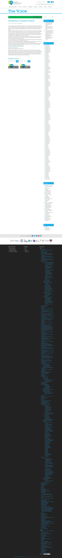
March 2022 (47, 58)
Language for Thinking (48, 435)
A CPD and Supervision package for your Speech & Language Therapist (48, 460)
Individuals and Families (12, 249)
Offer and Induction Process (49, 293)
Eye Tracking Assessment (46, 388)
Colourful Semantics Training (45, 355)
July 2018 (46, 73)
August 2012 (47, 131)
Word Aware (47, 456)
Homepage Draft (44, 375)
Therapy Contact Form (44, 516)
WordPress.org (47, 229)
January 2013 (47, 126)
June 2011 (47, 145)
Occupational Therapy (48, 209)
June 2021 (47, 59)
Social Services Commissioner (47, 366)
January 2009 (47, 166)
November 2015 (47, 94)
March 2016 (47, 90)
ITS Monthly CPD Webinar (45, 532)
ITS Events (47, 214)
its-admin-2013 (20, 23)
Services (19, 6)
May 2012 (46, 134)
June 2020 (47, 63)
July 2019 (46, 70)
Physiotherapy (47, 387)
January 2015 (47, 102)
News (35, 17)
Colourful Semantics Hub (45, 343)
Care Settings (43, 525)
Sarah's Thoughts (48, 193)
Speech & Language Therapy (45, 546)
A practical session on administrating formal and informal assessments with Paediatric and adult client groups (48, 274)
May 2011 (46, 146)
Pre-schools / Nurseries (48, 470)
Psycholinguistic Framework (49, 440)
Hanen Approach (47, 433)
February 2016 (47, 91)
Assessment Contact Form (45, 251)
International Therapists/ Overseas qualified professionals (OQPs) (48, 299)
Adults (44, 377)
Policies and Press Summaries (45, 552)
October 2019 (47, 69)
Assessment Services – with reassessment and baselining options (49, 463)
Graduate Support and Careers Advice (48, 262)
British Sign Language (44, 260)
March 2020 (47, 66)
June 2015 (47, 97)
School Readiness (44, 490)
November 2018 (47, 71)
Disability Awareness (48, 205)
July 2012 (46, 132)
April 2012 (46, 135)
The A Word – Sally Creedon (45, 536)
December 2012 (47, 127)
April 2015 (46, 99)
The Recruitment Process (46, 292)
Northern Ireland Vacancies (48, 288)
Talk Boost (46, 448)
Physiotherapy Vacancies (45, 484)
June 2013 (47, 122)
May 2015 (46, 98)
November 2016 (47, 83)
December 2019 (47, 67)
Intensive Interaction (48, 434)
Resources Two (43, 488)
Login (42, 395)
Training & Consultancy (13, 6)
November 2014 (47, 104)
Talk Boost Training (47, 476)
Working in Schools (47, 279)
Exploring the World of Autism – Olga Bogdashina (48, 199)
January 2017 (47, 81)
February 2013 (47, 125)
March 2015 (47, 100)
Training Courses (47, 215)
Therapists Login (27, 251)
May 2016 (46, 88)
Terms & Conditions (44, 505)
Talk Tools (46, 449)
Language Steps (47, 436)
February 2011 (47, 149)
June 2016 (47, 87)
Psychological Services (46, 390)
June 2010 (47, 157)
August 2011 (47, 143)
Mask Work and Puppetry (48, 409)
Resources (40, 6)
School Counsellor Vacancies (45, 489)
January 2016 (47, 92)
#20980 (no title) (44, 249)
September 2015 (47, 95)
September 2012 (47, 130)
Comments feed (47, 228)
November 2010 (47, 152)
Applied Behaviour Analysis (48, 424)
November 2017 (47, 76)
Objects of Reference (48, 438)
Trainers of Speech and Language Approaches (48, 517)
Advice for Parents (48, 192)
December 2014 (47, 103)
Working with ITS (47, 280)
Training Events (47, 477)
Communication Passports (48, 429)
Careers (45, 6)
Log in (46, 226)
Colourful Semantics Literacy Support (46, 347)
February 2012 (47, 137)
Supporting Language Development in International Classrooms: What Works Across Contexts (49, 37)
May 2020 (46, 64)
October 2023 (47, 56)
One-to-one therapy (47, 417)
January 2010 (47, 160)
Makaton (46, 437)
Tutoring (44, 394)
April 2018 (46, 74)
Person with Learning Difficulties (47, 381)
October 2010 (47, 153)
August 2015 (47, 96)
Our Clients (25, 6)
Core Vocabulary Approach (48, 430)
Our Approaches (44, 404)
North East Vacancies (48, 286)
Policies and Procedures (45, 528)
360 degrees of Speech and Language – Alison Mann (48, 186)
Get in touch (26, 250)
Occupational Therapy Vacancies (46, 403)
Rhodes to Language (48, 441)
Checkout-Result (44, 306)
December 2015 (47, 93)
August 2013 (47, 120)
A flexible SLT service (48, 461)
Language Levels (44, 383)
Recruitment (47, 217)
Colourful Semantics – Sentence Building (47, 326)
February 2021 (47, 60)
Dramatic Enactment (48, 406)
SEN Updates (47, 197)
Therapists (35, 6)
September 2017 (47, 78)
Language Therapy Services (45, 384)
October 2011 (47, 141)
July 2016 (46, 86)
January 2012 (47, 138)
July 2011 (46, 144)
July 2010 (46, 156)
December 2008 (47, 167)
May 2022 (46, 57)
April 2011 (46, 147)
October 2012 (47, 129)
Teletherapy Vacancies (44, 504)
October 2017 (47, 77)
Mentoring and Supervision (48, 301)
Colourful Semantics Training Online (46, 359)
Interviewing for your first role (49, 276)
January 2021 (47, 61)
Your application (47, 295)
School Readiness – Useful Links (46, 491)
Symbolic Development (48, 447)
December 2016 (47, 82)
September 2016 (47, 85)
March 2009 (47, 165)
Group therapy (47, 416)
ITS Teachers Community (45, 382)
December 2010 (47, 151)
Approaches (30, 6)
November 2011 (47, 140)
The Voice (39, 17)
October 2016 (47, 84)
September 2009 (47, 161)
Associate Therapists (44, 252)
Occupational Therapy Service (45, 402)
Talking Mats (47, 451)
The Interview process (48, 294)
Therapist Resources (44, 514)
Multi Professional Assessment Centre (48, 389)
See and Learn (47, 442)
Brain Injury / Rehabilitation (45, 524)
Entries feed (47, 227)
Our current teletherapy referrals (46, 482)
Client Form (43, 307)
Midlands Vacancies (48, 285)
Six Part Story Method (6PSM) (49, 413)
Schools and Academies (12, 248)
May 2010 (46, 158)
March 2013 (47, 124)
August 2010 (47, 155)
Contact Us (50, 6)
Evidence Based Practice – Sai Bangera (47, 547)
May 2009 (46, 163)
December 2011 (47, 139)
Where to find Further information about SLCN (47, 523)
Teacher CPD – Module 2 (45, 503)
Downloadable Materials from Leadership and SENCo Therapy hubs (49, 467)
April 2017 (46, 80)
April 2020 (46, 65)
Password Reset (44, 483)
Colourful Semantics (48, 428)
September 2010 (47, 154)
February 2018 (47, 75)
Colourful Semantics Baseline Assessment (47, 327)
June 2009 (47, 162)
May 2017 (46, 79)
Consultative (47, 415)
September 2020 (47, 62)
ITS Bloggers (47, 196)
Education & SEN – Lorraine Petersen (46, 533)
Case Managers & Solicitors (12, 250)
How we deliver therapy (46, 414)
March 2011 (47, 148)
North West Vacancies (48, 287)
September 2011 (47, 142)
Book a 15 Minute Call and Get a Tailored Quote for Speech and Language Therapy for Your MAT (47, 254)
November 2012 (47, 128)
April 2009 (46, 164)
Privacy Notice (43, 485)
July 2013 (46, 121)
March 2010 (47, 159)
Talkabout (46, 450)
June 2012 (47, 133)
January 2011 (47, 150)
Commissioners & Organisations (13, 251)
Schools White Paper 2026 (50, 30)
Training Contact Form (44, 518)
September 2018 (47, 72)
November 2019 (47, 68)
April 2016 (46, 89)
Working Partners (47, 218)
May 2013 (46, 123)
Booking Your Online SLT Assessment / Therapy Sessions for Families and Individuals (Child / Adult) (47, 257)
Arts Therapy (47, 208)
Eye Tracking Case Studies (45, 373)
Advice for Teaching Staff (49, 202)
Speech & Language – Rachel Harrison (47, 542)
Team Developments (48, 216)
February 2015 (47, 101)
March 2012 (47, 136)
